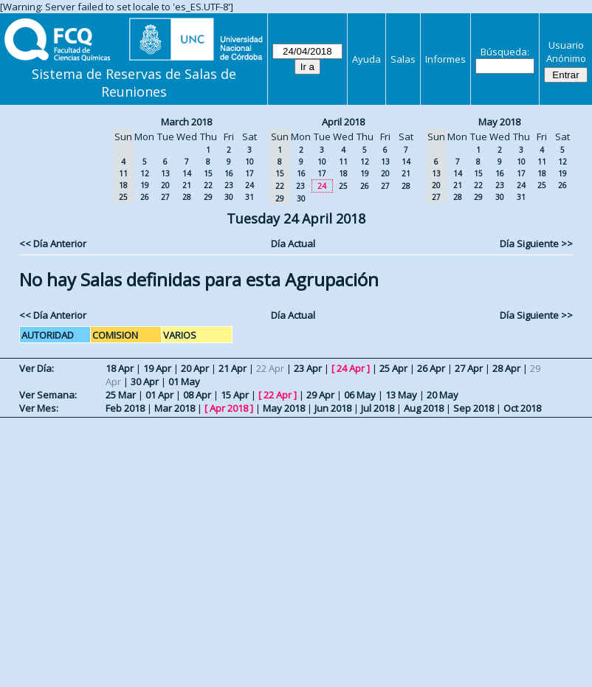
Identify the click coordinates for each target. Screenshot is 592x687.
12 (144, 173)
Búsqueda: (505, 51)
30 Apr (145, 381)
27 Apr (469, 368)
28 (186, 197)
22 (208, 185)
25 (343, 186)
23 (228, 185)
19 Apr (157, 368)
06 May (360, 394)
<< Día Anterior (52, 243)
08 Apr (197, 394)
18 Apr (120, 368)
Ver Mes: (38, 408)
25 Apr (393, 368)
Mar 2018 (174, 408)
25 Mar (121, 394)
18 (343, 173)
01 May (184, 381)
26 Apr (431, 368)
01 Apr (159, 394)
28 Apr (506, 368)
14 (186, 173)
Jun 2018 (332, 408)
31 (249, 197)
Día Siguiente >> (536, 243)
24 (249, 185)
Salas (403, 59)
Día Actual (293, 243)
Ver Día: (36, 368)
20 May (442, 394)
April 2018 (343, 121)
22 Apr (278, 394)
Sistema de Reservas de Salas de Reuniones (134, 82)
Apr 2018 (229, 408)
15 (208, 173)
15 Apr (235, 394)
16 (228, 173)
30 (228, 197)
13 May (401, 394)
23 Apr (308, 368)
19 (144, 185)
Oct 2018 (522, 408)
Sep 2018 (473, 408)
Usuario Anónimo (566, 51)
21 (186, 185)
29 (208, 197)
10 (249, 161)
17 (249, 173)
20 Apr (195, 368)
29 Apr (320, 394)
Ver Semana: (48, 394)
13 (165, 173)
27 (165, 197)
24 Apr (351, 368)
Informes (445, 59)
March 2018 (186, 121)
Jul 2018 (377, 408)
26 (144, 197)
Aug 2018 (424, 408)
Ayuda (366, 59)
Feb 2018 (125, 408)
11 (343, 161)
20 (165, 185)
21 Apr (232, 368)
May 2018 (499, 121)
